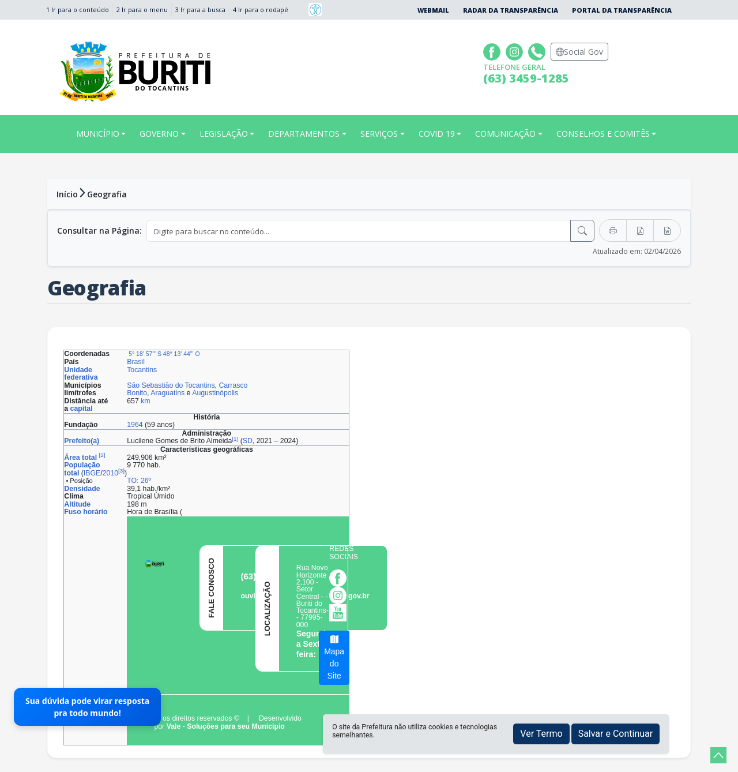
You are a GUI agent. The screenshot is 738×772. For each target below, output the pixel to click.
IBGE (92, 473)
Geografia (107, 194)
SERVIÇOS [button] (379, 133)
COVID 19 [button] (437, 133)
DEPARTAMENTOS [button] (304, 133)
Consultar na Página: (99, 230)
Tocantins (142, 370)
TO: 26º (139, 481)
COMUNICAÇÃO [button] (505, 133)
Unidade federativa (80, 374)
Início (67, 194)
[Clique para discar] (538, 50)
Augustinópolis (215, 393)
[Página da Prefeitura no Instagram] (516, 50)
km (145, 401)
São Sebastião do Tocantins (170, 385)
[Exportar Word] (667, 230)
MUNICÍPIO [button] (97, 133)
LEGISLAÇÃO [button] (223, 133)
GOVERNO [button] (159, 133)
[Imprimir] (613, 230)
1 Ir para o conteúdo (77, 9)
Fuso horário (85, 512)
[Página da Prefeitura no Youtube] (340, 612)
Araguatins (167, 393)
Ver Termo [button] (541, 733)
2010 (110, 473)
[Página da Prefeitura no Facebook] (493, 50)
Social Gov (579, 51)
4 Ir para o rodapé (260, 9)
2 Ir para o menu (142, 9)
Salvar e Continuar (615, 733)
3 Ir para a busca (200, 9)
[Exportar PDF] (640, 230)
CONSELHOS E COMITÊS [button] (603, 133)
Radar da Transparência (510, 10)
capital (81, 408)
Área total (80, 458)
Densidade (82, 489)
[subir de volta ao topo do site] (718, 755)
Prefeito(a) (81, 441)
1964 (134, 425)
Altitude (77, 504)
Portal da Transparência (622, 10)
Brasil (136, 362)
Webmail (433, 10)
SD (248, 441)
